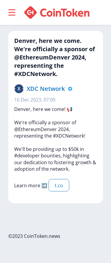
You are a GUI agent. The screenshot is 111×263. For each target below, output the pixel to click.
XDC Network (46, 89)
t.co (59, 185)
